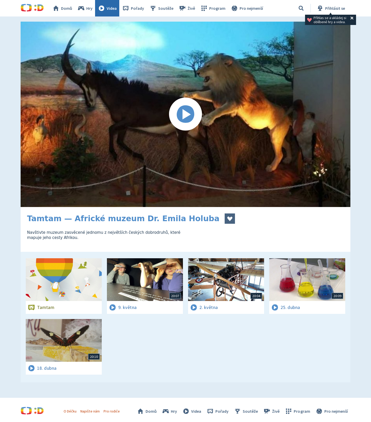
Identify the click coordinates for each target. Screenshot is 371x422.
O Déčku (70, 411)
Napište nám (89, 411)
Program (212, 8)
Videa (107, 8)
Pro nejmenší (247, 8)
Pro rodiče (112, 411)
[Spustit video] (185, 114)
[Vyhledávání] (301, 8)
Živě (187, 8)
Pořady (133, 8)
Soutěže (161, 8)
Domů (62, 8)
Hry (84, 8)
